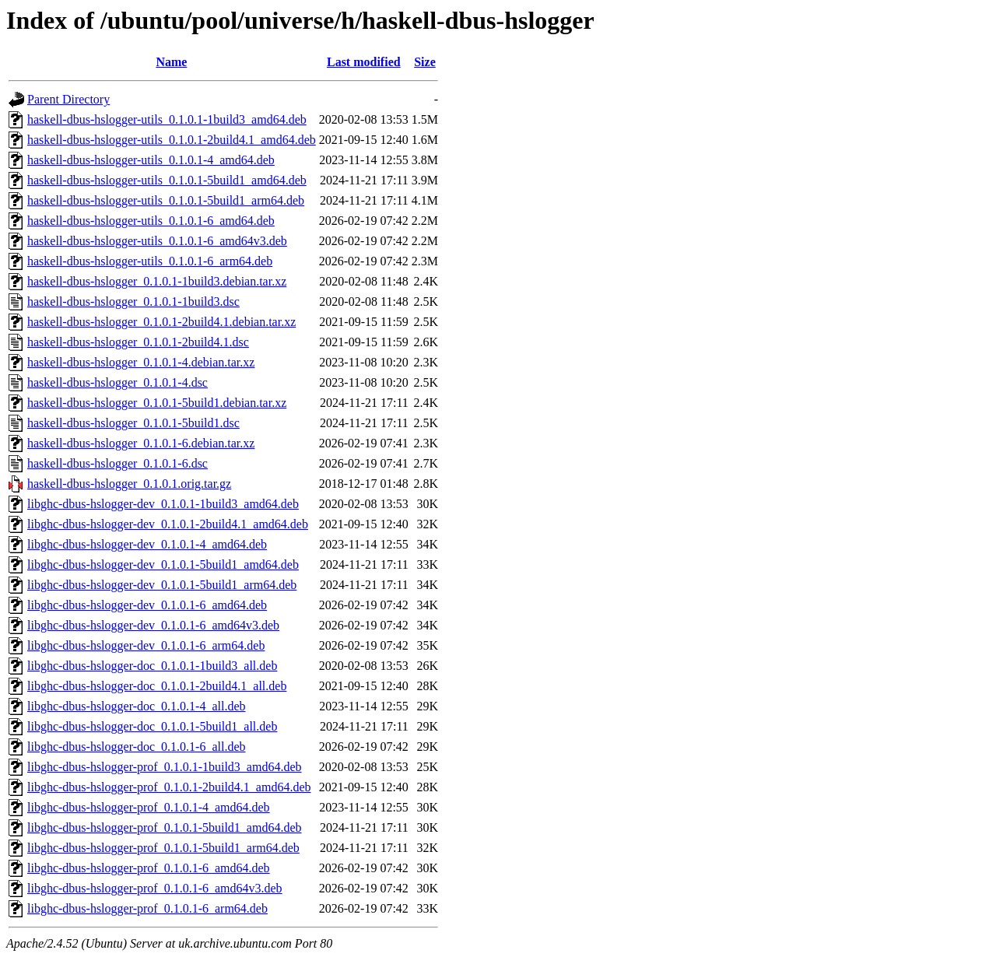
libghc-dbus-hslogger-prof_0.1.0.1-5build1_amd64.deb (164, 827)
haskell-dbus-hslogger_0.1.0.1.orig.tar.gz (129, 483)
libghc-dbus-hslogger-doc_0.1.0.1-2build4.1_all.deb (156, 685)
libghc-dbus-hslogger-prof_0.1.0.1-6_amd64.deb (148, 868)
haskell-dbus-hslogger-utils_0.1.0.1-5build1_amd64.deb (167, 180)
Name (171, 61)
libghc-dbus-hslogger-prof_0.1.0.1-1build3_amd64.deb (164, 766)
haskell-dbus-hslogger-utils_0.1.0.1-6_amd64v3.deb (157, 240)
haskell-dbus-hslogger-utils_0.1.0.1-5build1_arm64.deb (165, 200)
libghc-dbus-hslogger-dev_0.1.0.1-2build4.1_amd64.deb (167, 524)
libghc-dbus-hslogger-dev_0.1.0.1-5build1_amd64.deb (163, 564)
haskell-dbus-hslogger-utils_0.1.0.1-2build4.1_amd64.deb (171, 139)
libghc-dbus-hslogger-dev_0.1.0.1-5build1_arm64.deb (161, 584)
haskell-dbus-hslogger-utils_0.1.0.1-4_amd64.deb (151, 160)
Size (425, 61)
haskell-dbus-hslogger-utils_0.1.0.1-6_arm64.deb (149, 261)
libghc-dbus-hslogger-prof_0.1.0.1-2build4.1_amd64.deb (169, 787)
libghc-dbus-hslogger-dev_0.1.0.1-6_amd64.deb (147, 605)
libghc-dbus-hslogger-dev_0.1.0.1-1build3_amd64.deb (163, 503)
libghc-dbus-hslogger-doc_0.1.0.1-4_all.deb (136, 706)
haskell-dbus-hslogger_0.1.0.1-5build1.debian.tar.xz (156, 402)
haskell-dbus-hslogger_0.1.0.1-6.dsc (117, 463)
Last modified (364, 61)
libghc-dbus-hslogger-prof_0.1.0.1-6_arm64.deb (147, 908)
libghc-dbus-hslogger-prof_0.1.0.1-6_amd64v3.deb (154, 888)
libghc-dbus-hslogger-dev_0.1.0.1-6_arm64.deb (146, 645)
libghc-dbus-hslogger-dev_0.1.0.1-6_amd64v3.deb (153, 625)
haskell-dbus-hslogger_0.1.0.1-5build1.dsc (133, 422)
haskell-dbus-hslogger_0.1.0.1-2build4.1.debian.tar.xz (161, 321)
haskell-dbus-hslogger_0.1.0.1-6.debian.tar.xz (140, 443)
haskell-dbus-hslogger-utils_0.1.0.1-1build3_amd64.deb (167, 119)
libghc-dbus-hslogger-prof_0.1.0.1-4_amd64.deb (148, 807)
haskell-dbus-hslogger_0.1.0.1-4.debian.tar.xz (140, 362)
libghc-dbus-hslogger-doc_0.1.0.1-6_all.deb (136, 746)
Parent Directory (68, 99)
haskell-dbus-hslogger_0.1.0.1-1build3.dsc (133, 301)
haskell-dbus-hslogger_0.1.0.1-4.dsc (117, 382)
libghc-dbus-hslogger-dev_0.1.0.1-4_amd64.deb (147, 544)
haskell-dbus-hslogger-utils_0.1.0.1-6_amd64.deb (151, 220)
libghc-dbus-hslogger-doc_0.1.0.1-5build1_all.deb (152, 726)
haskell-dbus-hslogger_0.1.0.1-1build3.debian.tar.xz (156, 281)
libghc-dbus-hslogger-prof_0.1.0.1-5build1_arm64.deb (163, 847)
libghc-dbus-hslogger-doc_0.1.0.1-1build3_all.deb (152, 665)
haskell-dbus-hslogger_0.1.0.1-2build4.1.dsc (138, 342)
